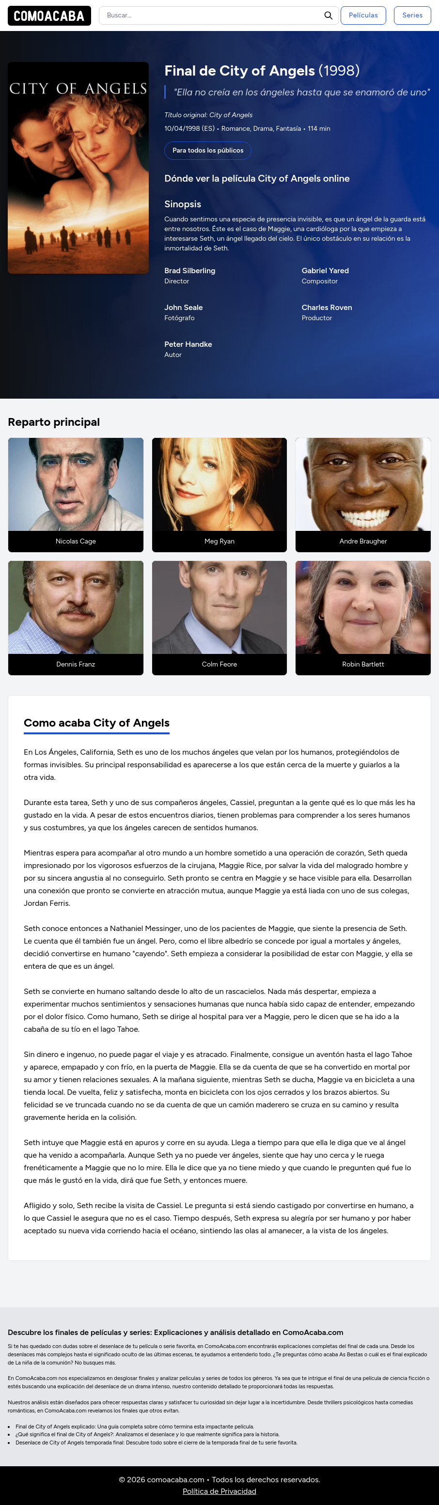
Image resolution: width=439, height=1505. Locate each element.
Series (412, 15)
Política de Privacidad (219, 1491)
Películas (363, 15)
